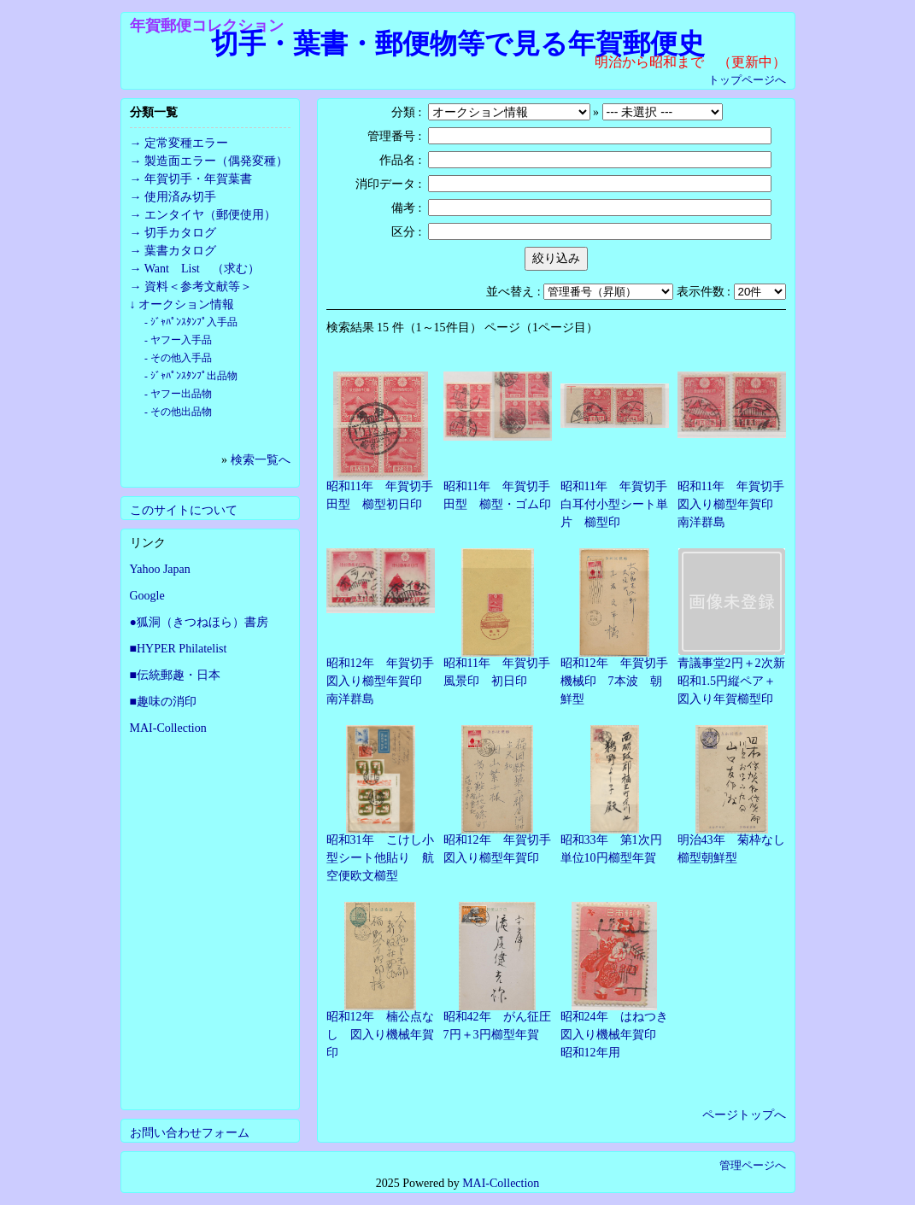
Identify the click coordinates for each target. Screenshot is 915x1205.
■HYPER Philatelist (178, 648)
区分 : (406, 231)
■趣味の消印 (163, 701)
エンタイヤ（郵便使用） (210, 214)
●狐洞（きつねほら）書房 (199, 622)
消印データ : (388, 184)
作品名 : (400, 160)
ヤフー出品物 (181, 394)
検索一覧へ (260, 459)
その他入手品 (181, 358)
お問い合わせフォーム (189, 1132)
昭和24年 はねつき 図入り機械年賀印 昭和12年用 (620, 1034)
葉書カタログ (180, 250)
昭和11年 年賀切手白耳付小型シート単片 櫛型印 (614, 504)
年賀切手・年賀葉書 (198, 179)
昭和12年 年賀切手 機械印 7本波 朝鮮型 (620, 681)
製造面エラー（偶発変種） (216, 161)
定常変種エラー (186, 143)
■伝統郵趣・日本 (175, 675)
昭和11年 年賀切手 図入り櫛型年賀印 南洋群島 (736, 504)
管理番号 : (394, 136)
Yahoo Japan (160, 569)
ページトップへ (744, 1114)
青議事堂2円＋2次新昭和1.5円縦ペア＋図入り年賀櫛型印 (731, 681)
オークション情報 (186, 304)
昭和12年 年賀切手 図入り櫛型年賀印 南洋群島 (386, 681)
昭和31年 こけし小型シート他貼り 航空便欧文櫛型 (380, 858)
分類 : (406, 112)
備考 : (406, 208)
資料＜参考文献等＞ (198, 286)
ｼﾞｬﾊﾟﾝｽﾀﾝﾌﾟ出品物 (194, 376)
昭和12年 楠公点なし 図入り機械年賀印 (380, 1034)
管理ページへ (752, 1165)
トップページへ (747, 79)
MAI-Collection (168, 728)
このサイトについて (184, 510)
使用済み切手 (180, 196)
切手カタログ (180, 232)
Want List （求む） (202, 268)
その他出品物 (181, 412)
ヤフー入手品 (181, 340)
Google (147, 595)
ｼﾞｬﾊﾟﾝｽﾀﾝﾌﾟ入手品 (194, 322)
